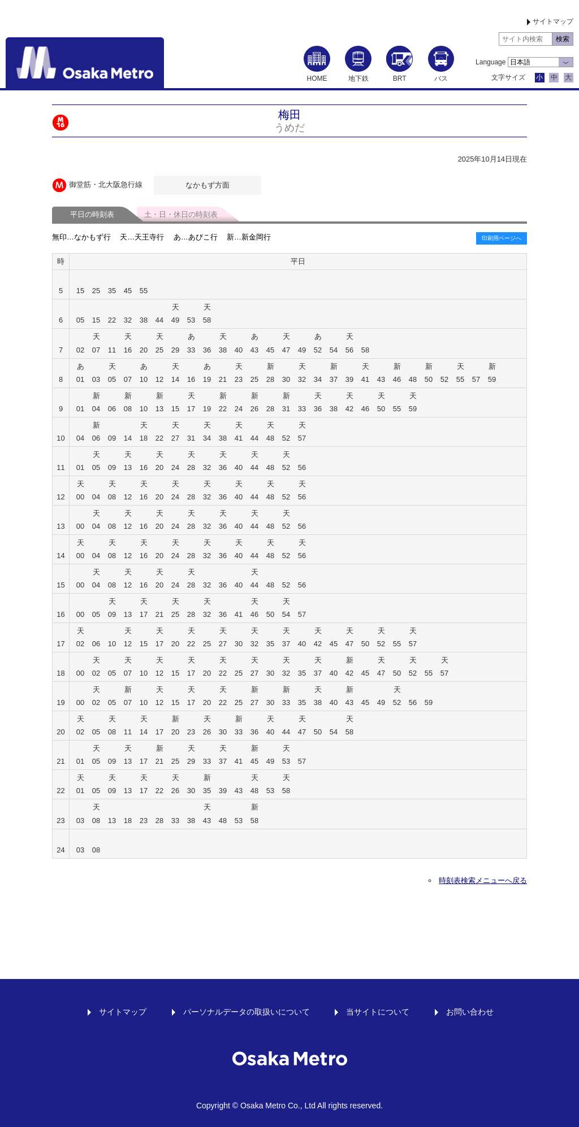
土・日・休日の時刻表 (181, 214)
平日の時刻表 (92, 214)
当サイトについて (377, 1011)
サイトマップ (553, 21)
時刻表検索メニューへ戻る (483, 880)
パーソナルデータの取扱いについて (246, 1011)
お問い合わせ (470, 1011)
